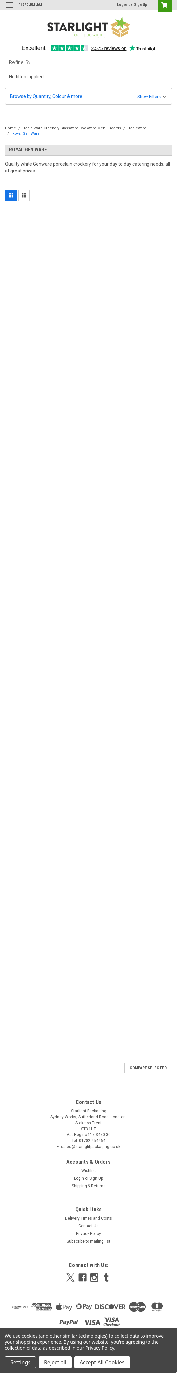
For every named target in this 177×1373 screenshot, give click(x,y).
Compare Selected (148, 1068)
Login (122, 4)
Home (10, 128)
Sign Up (140, 4)
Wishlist (88, 1170)
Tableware (137, 128)
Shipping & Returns (89, 1186)
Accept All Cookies (102, 1362)
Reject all (55, 1362)
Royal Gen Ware (26, 133)
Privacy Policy (88, 1233)
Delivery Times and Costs (88, 1218)
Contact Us (88, 1226)
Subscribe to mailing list (88, 1241)
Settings (20, 1362)
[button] (88, 96)
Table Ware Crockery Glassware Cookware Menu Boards (72, 128)
